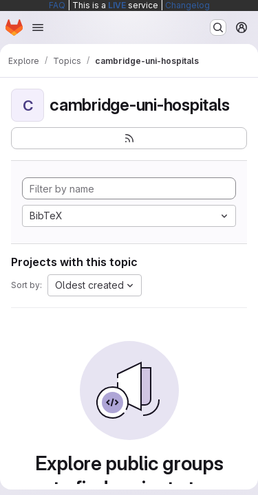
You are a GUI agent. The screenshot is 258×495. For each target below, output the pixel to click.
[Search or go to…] (218, 27)
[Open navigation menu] (38, 27)
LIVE (117, 5)
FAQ (57, 5)
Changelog (187, 5)
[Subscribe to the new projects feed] (129, 138)
